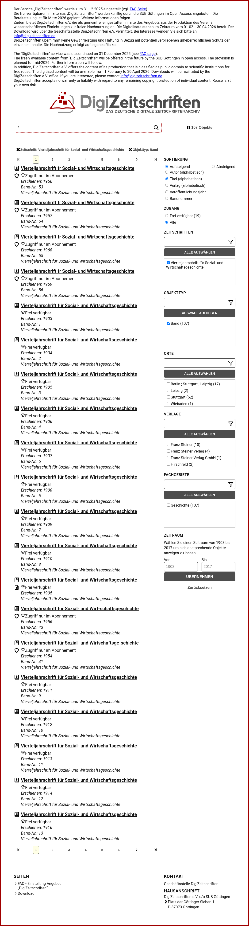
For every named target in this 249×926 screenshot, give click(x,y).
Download (26, 893)
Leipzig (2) (177, 390)
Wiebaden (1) (180, 404)
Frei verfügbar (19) (183, 216)
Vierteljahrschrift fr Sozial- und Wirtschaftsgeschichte (77, 168)
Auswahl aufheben (200, 313)
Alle (170, 222)
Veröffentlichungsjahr (185, 192)
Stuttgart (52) (180, 397)
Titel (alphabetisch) (183, 179)
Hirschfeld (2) (180, 464)
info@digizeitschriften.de (35, 36)
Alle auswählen (199, 252)
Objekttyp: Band (143, 150)
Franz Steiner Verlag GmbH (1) (194, 458)
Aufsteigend (177, 166)
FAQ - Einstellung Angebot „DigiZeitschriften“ (39, 885)
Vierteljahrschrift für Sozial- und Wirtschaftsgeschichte (79, 677)
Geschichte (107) (183, 505)
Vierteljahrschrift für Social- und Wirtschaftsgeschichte (79, 305)
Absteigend (223, 166)
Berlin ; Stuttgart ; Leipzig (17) (193, 384)
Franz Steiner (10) (183, 444)
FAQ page (148, 53)
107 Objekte (199, 127)
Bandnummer (178, 198)
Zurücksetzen (200, 588)
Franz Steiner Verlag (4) (188, 451)
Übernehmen (199, 577)
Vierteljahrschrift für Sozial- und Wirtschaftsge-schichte (80, 643)
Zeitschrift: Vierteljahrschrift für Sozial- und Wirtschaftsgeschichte (70, 150)
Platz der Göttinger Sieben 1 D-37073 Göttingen (191, 904)
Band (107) (178, 323)
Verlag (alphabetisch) (185, 185)
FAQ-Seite (138, 9)
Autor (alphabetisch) (184, 172)
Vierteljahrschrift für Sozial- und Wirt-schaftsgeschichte (80, 608)
